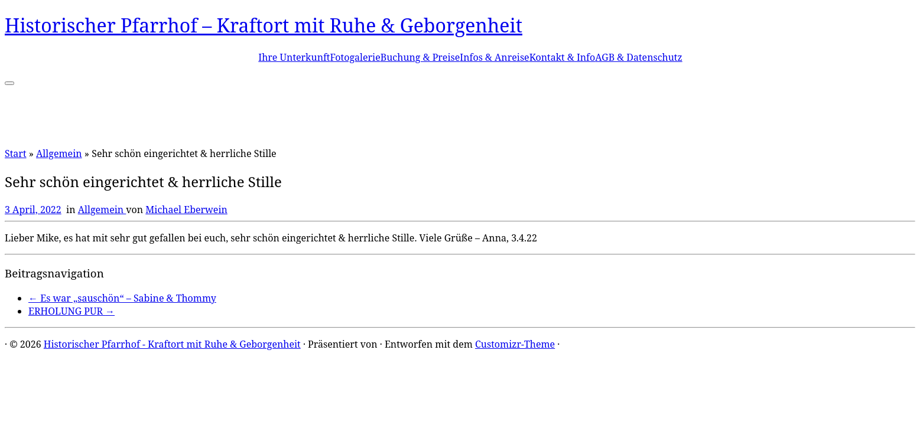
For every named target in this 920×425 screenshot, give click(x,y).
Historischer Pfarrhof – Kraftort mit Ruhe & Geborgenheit (263, 25)
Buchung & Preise (420, 57)
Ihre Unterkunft (294, 57)
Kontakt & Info (562, 57)
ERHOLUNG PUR (71, 311)
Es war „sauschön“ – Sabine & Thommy (122, 298)
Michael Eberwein (186, 209)
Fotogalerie (355, 57)
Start (16, 153)
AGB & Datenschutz (638, 57)
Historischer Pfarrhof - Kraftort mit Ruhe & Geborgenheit (172, 344)
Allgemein (59, 153)
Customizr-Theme (515, 344)
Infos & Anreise (494, 57)
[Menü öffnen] (9, 83)
